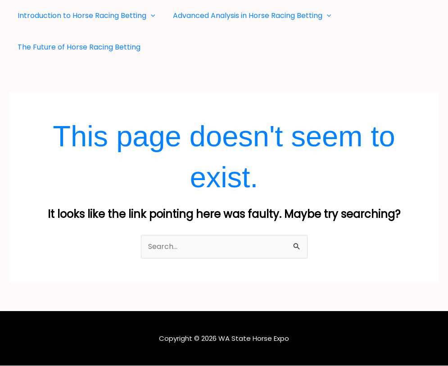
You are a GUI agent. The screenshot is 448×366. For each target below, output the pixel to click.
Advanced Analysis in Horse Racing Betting (247, 16)
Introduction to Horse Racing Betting (85, 16)
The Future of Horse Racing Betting (77, 47)
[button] (149, 16)
